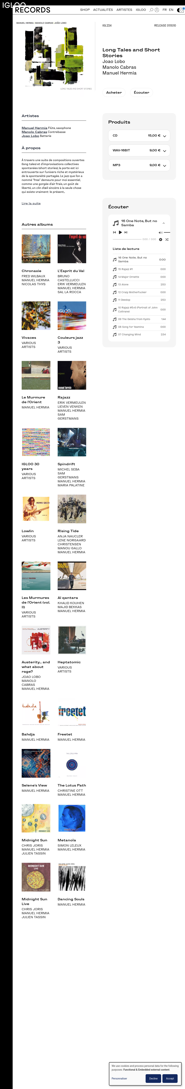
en (171, 9)
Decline (153, 1078)
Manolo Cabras (119, 67)
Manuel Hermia (119, 72)
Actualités (103, 9)
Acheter (114, 92)
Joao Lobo (113, 61)
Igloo (14, 5)
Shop (85, 9)
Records (32, 10)
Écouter (141, 92)
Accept (170, 1078)
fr (165, 9)
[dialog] (145, 1073)
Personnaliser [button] (119, 1078)
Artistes (124, 9)
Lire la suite (31, 203)
